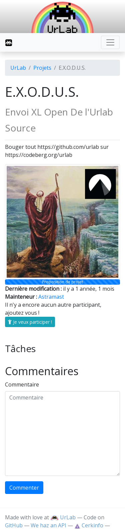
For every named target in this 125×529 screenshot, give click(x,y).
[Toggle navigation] (110, 42)
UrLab (18, 67)
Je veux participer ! (30, 322)
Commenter (24, 487)
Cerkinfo (89, 525)
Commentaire (22, 384)
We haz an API (48, 525)
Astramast (51, 296)
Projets (42, 67)
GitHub (14, 525)
